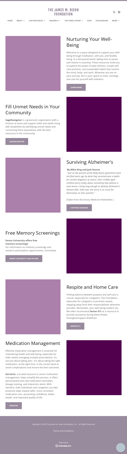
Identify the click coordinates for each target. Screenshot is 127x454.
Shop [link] (89, 20)
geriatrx (13, 405)
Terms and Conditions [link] (63, 431)
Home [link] (10, 20)
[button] (21, 20)
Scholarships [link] (102, 20)
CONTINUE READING (79, 208)
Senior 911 (75, 326)
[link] (63, 14)
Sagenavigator (16, 141)
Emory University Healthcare (23, 258)
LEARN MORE (76, 87)
